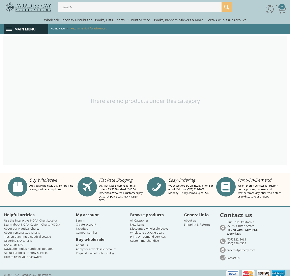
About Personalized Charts (22, 229)
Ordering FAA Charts (18, 237)
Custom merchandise (144, 237)
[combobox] (145, 7)
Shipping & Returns (197, 221)
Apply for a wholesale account (96, 245)
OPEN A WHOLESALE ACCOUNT (227, 20)
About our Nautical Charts (21, 225)
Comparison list (86, 229)
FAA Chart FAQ (14, 241)
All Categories (139, 217)
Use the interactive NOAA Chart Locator (30, 217)
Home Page (58, 28)
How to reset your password (23, 253)
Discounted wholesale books (149, 225)
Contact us (233, 254)
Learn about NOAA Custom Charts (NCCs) (32, 221)
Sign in (80, 217)
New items (137, 221)
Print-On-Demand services (148, 233)
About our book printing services (26, 249)
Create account (86, 221)
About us (82, 241)
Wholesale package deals (147, 229)
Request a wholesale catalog (95, 249)
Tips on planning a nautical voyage (27, 233)
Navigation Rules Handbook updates (28, 245)
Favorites (82, 225)
